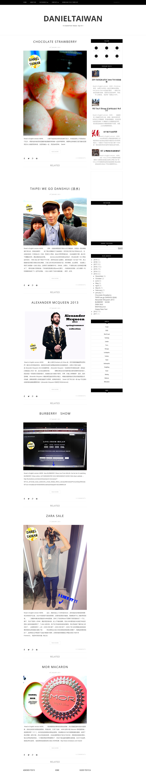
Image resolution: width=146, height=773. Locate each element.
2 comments (81, 158)
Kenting (107, 374)
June (97, 281)
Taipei (106, 360)
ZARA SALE (55, 516)
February (99, 290)
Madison (107, 378)
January (98, 293)
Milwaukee (107, 382)
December (99, 276)
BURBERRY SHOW (55, 413)
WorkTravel (107, 334)
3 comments (81, 498)
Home (57, 770)
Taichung (107, 338)
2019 (95, 260)
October (98, 278)
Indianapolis (107, 363)
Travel (106, 327)
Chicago (107, 349)
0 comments (81, 285)
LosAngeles (107, 352)
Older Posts (85, 770)
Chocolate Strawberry (55, 42)
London (107, 341)
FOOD (106, 330)
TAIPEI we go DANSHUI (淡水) (55, 189)
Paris (106, 345)
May (97, 283)
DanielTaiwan (73, 18)
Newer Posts (30, 770)
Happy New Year (101, 309)
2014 (95, 271)
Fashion (107, 356)
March (98, 288)
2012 (95, 311)
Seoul (106, 371)
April (97, 286)
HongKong (106, 367)
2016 (95, 267)
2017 (95, 264)
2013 (95, 274)
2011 (95, 314)
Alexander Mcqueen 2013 (55, 302)
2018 (95, 262)
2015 (95, 269)
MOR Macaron (55, 667)
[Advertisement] (60, 177)
